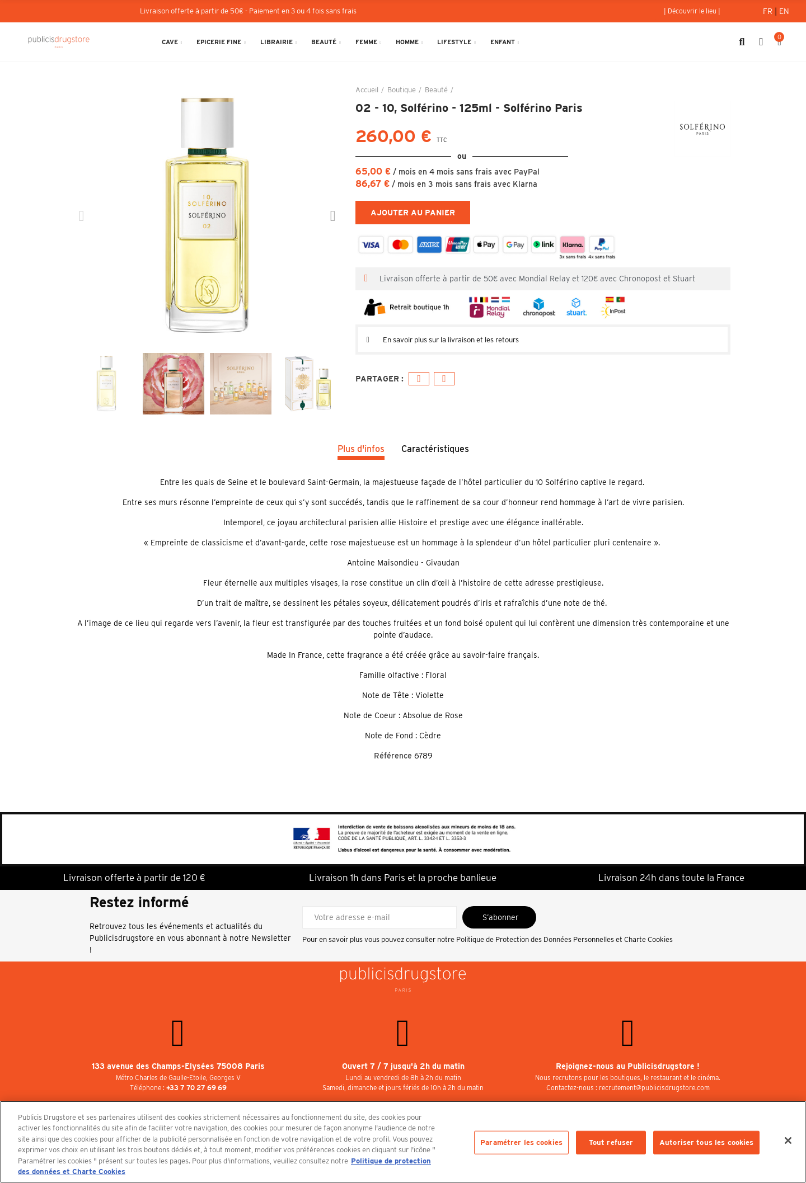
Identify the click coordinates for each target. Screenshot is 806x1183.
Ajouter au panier (413, 212)
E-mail (444, 379)
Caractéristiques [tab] (435, 449)
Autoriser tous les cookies (706, 1142)
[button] (692, 11)
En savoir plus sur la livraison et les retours (462, 339)
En (784, 11)
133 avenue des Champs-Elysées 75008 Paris (178, 1066)
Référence (393, 755)
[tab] (543, 339)
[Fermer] (788, 1140)
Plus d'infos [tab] (361, 449)
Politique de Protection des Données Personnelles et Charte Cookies (564, 939)
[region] (403, 1142)
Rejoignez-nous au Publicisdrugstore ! (628, 1066)
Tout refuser (611, 1142)
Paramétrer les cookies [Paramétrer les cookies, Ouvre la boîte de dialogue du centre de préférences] (521, 1142)
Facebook (419, 379)
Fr (769, 11)
